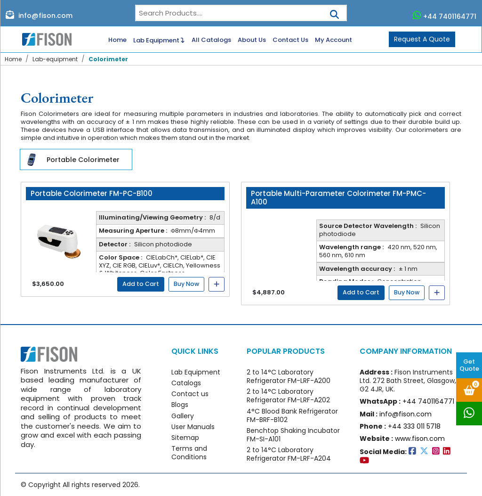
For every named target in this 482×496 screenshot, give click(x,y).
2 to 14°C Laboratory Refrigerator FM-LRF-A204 (289, 454)
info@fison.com (39, 15)
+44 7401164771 (445, 15)
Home (117, 40)
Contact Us (290, 40)
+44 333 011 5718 (414, 426)
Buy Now (186, 284)
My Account (333, 40)
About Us (252, 40)
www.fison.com (420, 438)
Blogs (179, 404)
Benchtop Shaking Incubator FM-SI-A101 (293, 435)
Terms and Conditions (189, 453)
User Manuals (193, 426)
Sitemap (185, 437)
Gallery (182, 416)
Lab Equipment (159, 39)
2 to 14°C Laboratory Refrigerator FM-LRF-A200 (288, 376)
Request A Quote (422, 39)
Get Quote (469, 365)
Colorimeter (108, 59)
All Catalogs (211, 40)
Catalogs (186, 383)
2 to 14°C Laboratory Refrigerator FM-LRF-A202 (288, 396)
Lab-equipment (55, 59)
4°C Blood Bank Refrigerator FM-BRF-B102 (292, 415)
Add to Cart (140, 284)
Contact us (190, 393)
